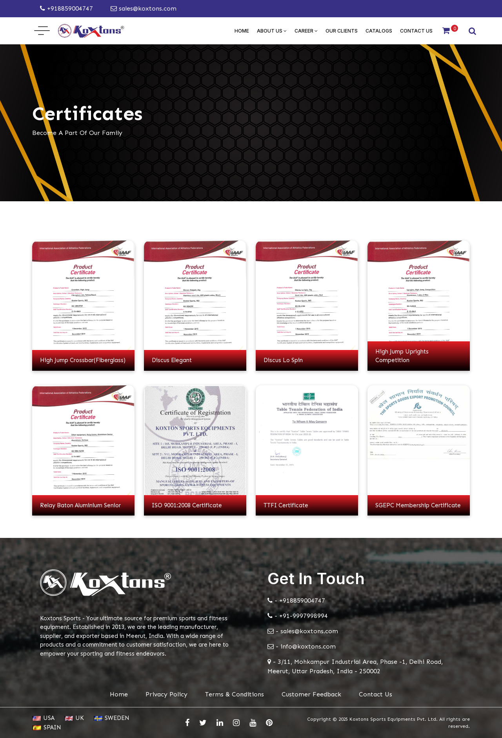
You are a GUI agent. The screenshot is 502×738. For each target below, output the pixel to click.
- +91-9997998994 (297, 616)
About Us (272, 31)
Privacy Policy (166, 694)
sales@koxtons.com (143, 8)
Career (306, 31)
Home (242, 31)
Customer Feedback (311, 694)
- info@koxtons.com (301, 646)
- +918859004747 (296, 600)
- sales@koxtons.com (302, 631)
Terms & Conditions (234, 694)
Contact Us (416, 31)
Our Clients (342, 31)
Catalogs (379, 31)
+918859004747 (66, 8)
